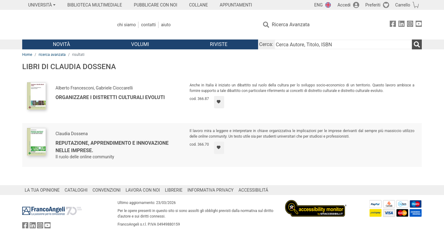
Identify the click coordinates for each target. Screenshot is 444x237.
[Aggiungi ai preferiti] (219, 102)
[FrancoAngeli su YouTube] (419, 25)
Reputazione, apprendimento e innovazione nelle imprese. (112, 146)
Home (27, 54)
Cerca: (266, 44)
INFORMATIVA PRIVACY (210, 190)
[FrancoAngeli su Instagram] (410, 25)
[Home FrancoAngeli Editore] (63, 24)
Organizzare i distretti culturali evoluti (110, 97)
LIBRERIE (174, 190)
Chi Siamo (126, 24)
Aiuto (166, 24)
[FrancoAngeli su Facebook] (393, 25)
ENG (318, 4)
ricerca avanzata (52, 54)
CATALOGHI (76, 190)
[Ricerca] (417, 44)
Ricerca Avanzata (291, 24)
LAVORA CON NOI (142, 190)
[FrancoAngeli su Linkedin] (401, 25)
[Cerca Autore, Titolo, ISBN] (343, 44)
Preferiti (372, 4)
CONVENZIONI (106, 190)
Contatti (148, 24)
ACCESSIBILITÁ (253, 190)
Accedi (344, 4)
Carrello (402, 4)
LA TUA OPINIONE (42, 190)
